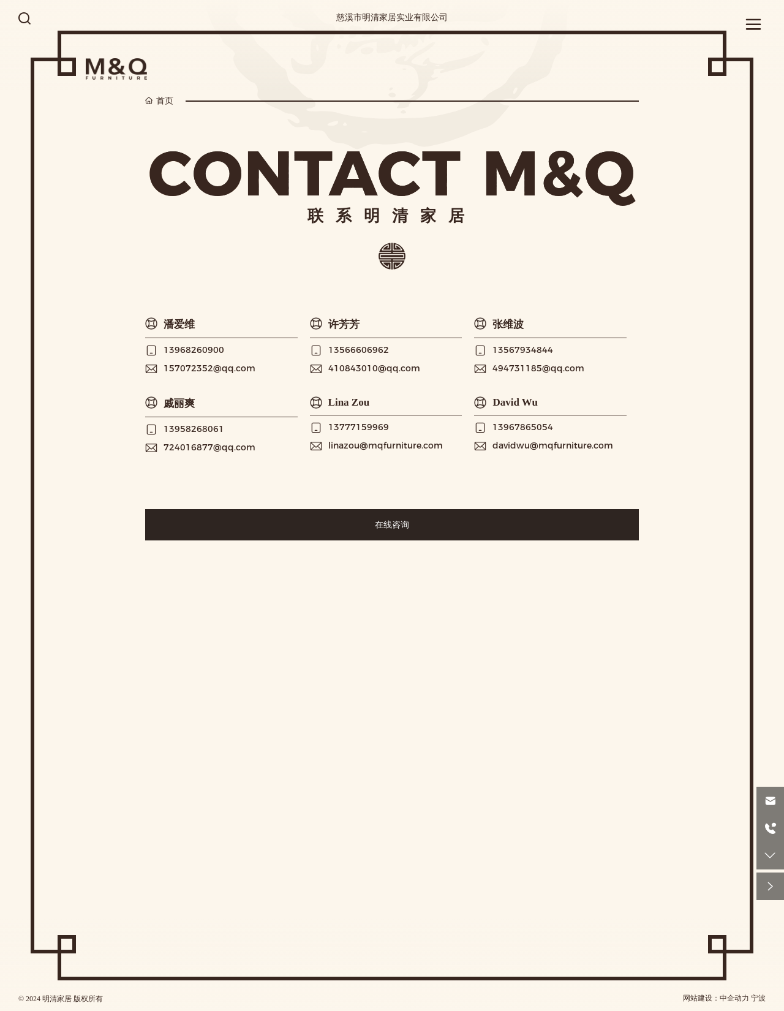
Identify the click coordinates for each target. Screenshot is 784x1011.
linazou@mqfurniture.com (385, 445)
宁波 (758, 998)
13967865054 (522, 427)
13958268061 (194, 428)
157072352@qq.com (209, 368)
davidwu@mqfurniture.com (552, 445)
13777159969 (358, 427)
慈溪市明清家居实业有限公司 (392, 17)
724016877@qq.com (209, 447)
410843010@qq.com (374, 368)
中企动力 (734, 998)
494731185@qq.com (538, 368)
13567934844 (522, 349)
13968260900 (194, 349)
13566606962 (358, 349)
